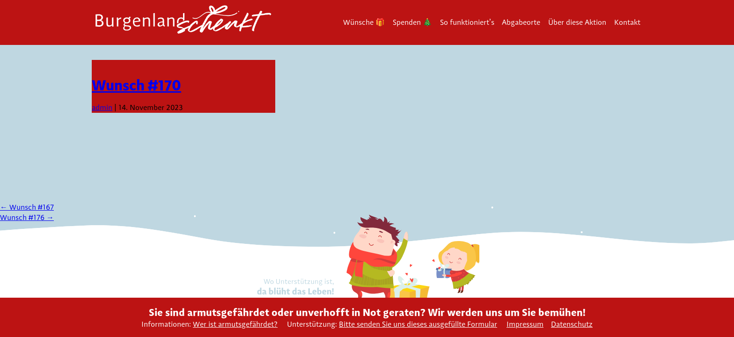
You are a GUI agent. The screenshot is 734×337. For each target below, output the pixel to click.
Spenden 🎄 (412, 22)
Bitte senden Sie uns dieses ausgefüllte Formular (418, 324)
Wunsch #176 (27, 217)
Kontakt (627, 22)
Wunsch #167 (27, 207)
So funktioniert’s (467, 22)
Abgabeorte (521, 22)
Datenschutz (572, 324)
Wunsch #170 (136, 85)
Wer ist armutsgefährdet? (235, 324)
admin (102, 107)
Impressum (524, 324)
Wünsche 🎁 (364, 22)
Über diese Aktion (577, 22)
